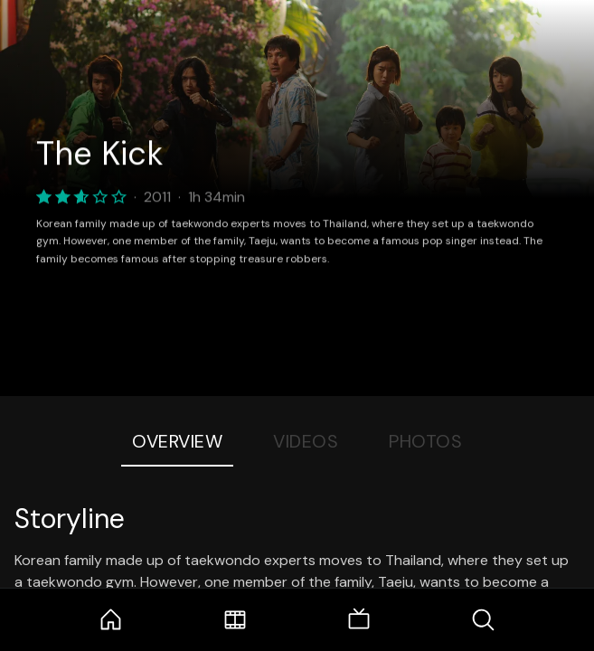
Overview (177, 441)
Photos (425, 441)
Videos (305, 441)
